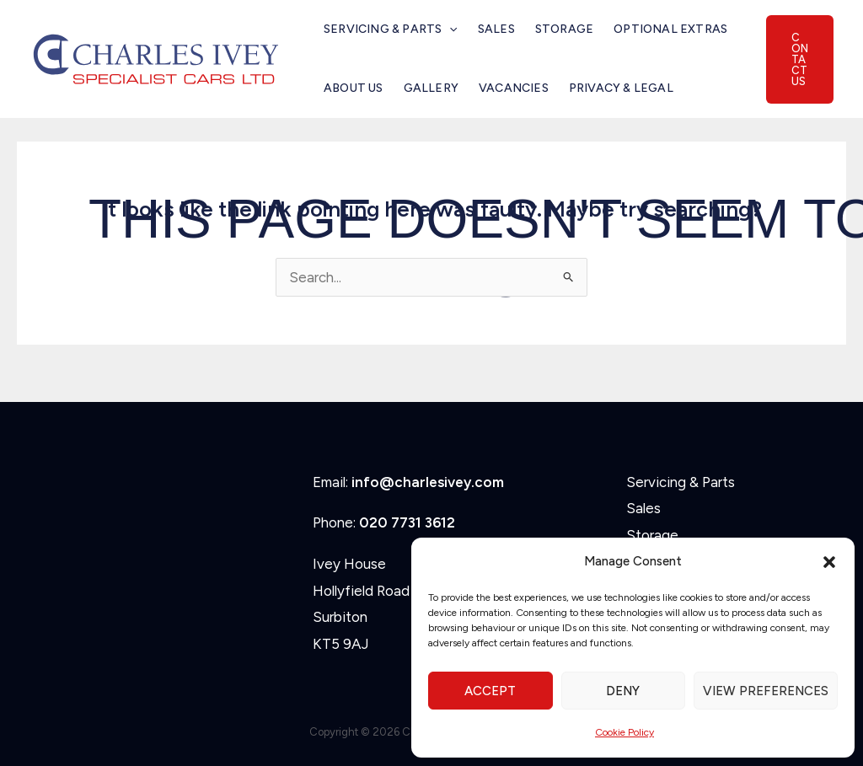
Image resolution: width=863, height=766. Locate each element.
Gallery (431, 88)
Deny (623, 691)
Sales (496, 29)
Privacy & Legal (621, 88)
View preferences (765, 691)
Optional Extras (670, 29)
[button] (829, 562)
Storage (564, 29)
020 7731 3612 (407, 522)
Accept (490, 691)
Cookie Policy (624, 732)
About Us (353, 88)
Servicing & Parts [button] (391, 29)
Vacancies (514, 88)
